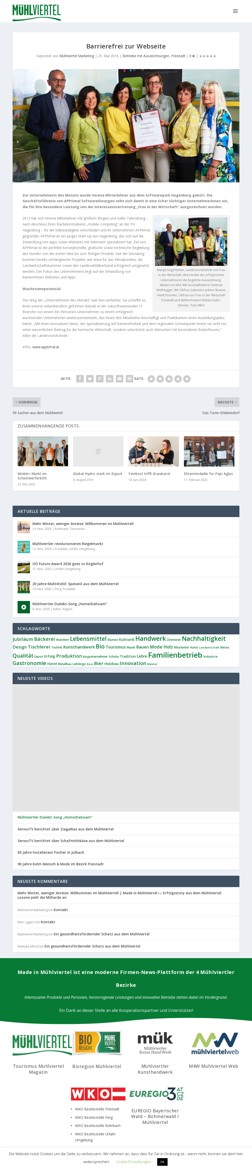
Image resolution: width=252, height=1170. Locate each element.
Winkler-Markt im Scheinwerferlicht (32, 475)
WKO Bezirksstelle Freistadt (97, 1109)
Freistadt (178, 55)
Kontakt (61, 909)
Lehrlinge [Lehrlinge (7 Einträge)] (79, 664)
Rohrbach (61, 529)
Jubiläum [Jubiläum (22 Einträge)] (23, 639)
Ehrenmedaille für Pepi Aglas (208, 473)
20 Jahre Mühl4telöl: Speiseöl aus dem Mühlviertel (75, 583)
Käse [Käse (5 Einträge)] (90, 664)
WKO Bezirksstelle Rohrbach (98, 1125)
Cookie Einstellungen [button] (133, 1161)
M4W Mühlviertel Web (213, 1066)
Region (67, 609)
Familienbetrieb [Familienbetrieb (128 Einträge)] (175, 655)
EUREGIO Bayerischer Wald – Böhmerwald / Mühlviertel (155, 1116)
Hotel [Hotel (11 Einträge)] (52, 663)
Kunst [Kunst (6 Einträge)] (194, 647)
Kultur (57, 609)
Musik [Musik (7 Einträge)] (131, 647)
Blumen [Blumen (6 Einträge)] (113, 640)
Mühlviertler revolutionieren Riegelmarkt (67, 543)
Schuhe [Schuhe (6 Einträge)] (114, 656)
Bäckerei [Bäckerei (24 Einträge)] (44, 639)
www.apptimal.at (45, 347)
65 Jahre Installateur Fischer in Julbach (51, 852)
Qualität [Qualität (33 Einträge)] (23, 655)
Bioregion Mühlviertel (96, 1066)
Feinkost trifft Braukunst (149, 473)
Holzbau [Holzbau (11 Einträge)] (111, 663)
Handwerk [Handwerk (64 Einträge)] (150, 638)
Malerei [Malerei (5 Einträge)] (152, 664)
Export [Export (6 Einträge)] (38, 656)
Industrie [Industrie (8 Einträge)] (210, 656)
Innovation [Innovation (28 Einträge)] (133, 663)
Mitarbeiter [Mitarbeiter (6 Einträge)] (181, 647)
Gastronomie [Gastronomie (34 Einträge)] (29, 663)
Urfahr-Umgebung (82, 549)
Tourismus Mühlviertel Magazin (38, 1069)
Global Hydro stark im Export (98, 473)
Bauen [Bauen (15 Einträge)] (142, 647)
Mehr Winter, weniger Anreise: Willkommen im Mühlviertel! (83, 523)
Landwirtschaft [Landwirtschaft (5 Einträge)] (209, 647)
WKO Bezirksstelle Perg (94, 1117)
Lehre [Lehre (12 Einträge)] (142, 656)
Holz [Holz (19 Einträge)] (168, 647)
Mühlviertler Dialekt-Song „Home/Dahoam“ (69, 603)
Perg (58, 589)
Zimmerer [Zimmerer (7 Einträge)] (174, 640)
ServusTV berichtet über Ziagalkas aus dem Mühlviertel (66, 829)
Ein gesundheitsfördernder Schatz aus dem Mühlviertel (102, 934)
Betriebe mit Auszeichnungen (146, 55)
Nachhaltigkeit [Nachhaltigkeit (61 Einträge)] (204, 638)
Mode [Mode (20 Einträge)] (156, 647)
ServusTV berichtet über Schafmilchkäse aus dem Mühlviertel (71, 841)
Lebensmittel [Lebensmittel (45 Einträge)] (88, 639)
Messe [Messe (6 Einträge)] (224, 647)
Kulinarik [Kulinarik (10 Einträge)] (126, 639)
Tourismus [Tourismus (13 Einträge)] (116, 647)
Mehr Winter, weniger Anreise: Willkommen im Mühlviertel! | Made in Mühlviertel (87, 893)
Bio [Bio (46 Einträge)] (100, 646)
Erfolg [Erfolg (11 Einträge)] (49, 656)
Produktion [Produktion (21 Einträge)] (69, 656)
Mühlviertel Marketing (76, 55)
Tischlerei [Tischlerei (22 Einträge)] (39, 647)
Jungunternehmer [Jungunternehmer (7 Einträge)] (95, 656)
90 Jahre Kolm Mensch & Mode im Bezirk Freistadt (61, 864)
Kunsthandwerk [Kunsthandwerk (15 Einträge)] (79, 647)
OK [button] (162, 1162)
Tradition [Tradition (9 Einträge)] (128, 656)
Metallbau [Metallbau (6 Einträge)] (65, 664)
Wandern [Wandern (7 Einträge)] (62, 640)
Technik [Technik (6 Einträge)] (56, 647)
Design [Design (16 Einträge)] (20, 647)
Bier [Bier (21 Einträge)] (98, 663)
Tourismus (77, 529)
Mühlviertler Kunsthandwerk (155, 1069)
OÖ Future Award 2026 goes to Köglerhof (67, 563)
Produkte (61, 549)
